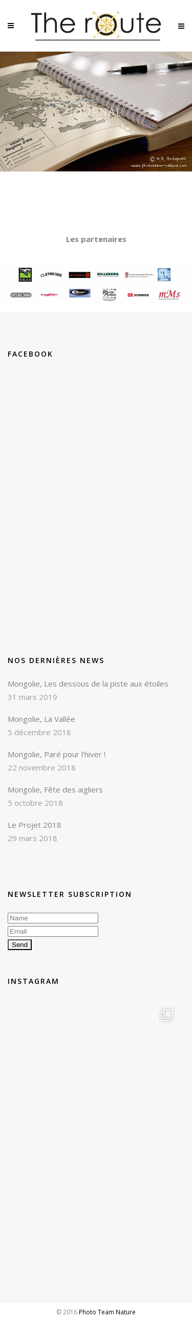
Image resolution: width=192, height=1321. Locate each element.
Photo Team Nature (107, 1312)
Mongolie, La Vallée (41, 719)
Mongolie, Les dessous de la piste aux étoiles (88, 683)
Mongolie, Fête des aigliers (55, 789)
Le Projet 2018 (34, 825)
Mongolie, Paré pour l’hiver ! (56, 754)
